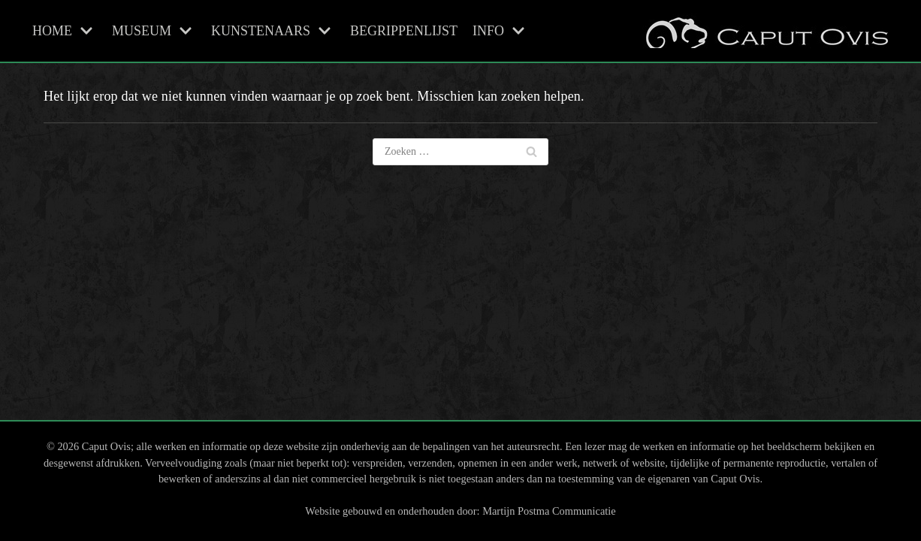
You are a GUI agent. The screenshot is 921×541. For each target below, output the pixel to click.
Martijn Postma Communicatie (548, 511)
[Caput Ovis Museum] (765, 31)
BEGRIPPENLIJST (403, 30)
